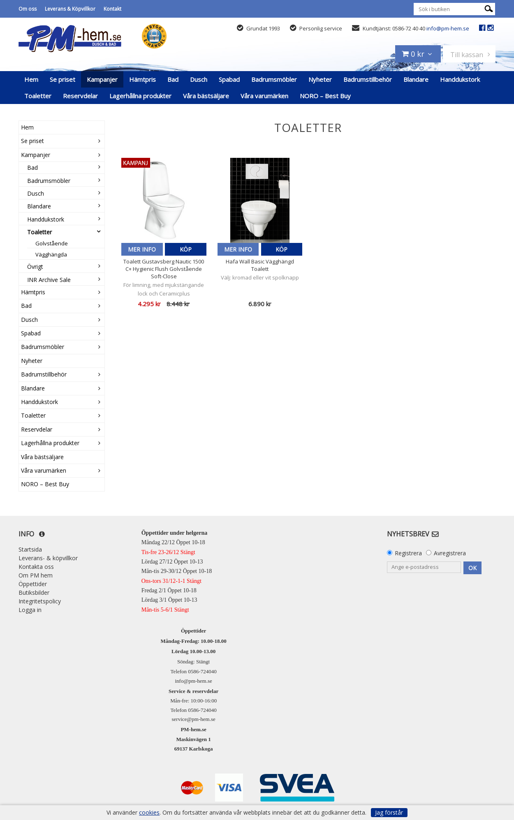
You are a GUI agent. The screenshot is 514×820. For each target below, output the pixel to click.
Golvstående (51, 243)
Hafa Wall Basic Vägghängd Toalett (260, 265)
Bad (172, 79)
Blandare (415, 79)
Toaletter (37, 96)
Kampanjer (102, 79)
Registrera (408, 553)
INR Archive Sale (49, 280)
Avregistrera (450, 553)
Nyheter (320, 79)
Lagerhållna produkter (140, 96)
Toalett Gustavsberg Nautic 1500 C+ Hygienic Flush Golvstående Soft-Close (163, 269)
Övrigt (35, 266)
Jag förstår (389, 812)
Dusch (198, 79)
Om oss (28, 8)
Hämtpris (142, 79)
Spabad (229, 79)
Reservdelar (80, 96)
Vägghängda (51, 254)
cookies (149, 812)
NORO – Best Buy (325, 96)
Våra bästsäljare (206, 96)
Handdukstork (460, 79)
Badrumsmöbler (274, 79)
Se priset (62, 79)
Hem (31, 79)
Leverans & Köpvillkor (70, 8)
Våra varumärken (264, 96)
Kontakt (112, 8)
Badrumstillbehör (367, 79)
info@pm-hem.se (447, 28)
